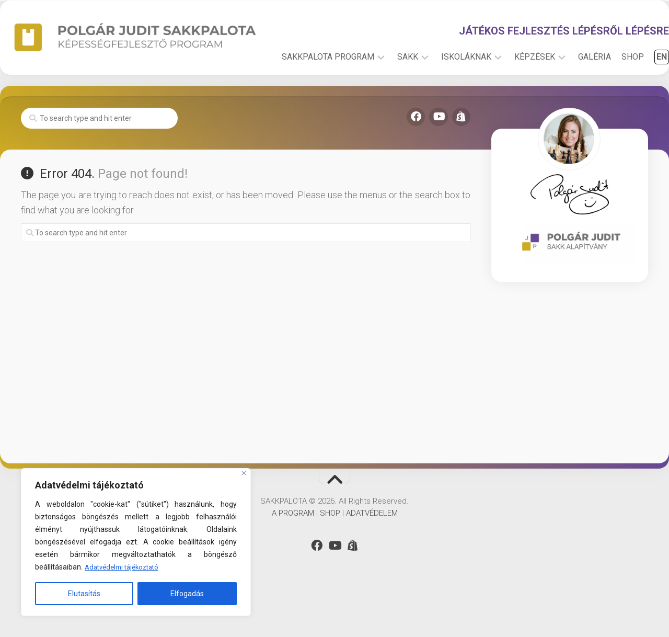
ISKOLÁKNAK (445, 93)
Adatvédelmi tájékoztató (126, 567)
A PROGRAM (293, 549)
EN (641, 93)
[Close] (243, 473)
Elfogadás (187, 593)
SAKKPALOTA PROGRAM (307, 93)
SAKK (386, 93)
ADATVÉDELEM (372, 549)
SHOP (612, 93)
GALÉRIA (573, 93)
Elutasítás (84, 593)
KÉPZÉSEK (513, 93)
